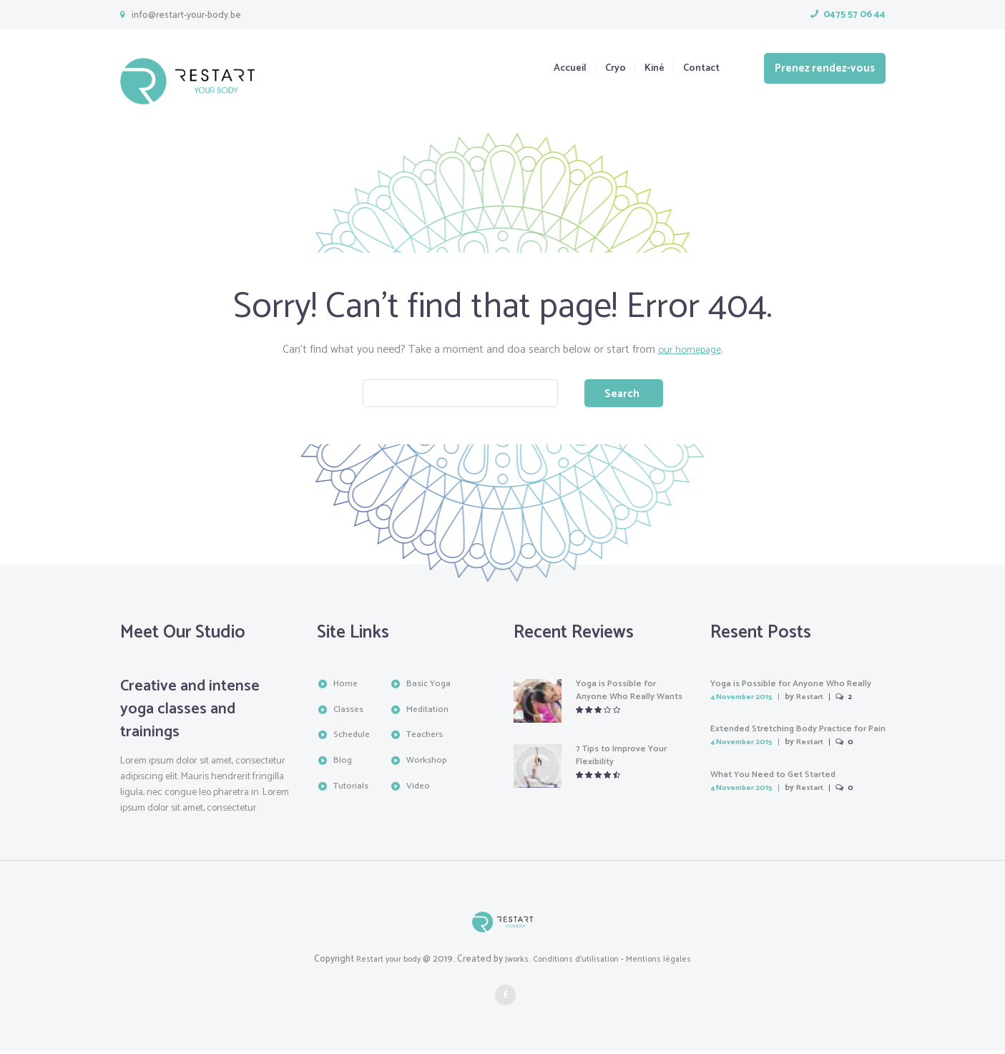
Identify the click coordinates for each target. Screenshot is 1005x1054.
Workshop (428, 764)
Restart (821, 701)
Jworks (514, 962)
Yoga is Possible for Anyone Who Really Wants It (620, 700)
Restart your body (380, 962)
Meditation (430, 712)
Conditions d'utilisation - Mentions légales (618, 962)
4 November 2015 (746, 701)
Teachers (427, 738)
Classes (349, 712)
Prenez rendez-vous (825, 68)
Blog (343, 764)
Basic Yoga (430, 687)
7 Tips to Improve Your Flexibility (627, 759)
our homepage (689, 349)
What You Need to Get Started (780, 778)
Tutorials (352, 789)
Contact (699, 69)
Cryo (601, 69)
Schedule (354, 738)
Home (346, 687)
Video (419, 789)
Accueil (550, 69)
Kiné (645, 69)
